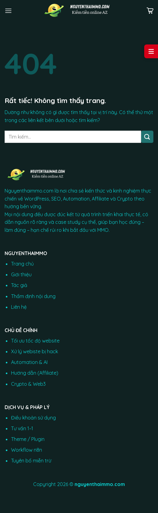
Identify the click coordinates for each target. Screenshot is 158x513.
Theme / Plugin (27, 439)
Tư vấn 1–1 (22, 428)
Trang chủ (22, 264)
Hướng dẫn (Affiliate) (34, 373)
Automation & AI (29, 362)
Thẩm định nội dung (33, 296)
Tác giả (19, 285)
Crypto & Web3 (28, 384)
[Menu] (8, 10)
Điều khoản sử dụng (33, 418)
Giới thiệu (21, 274)
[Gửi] (147, 137)
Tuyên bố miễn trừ (31, 460)
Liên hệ (19, 307)
